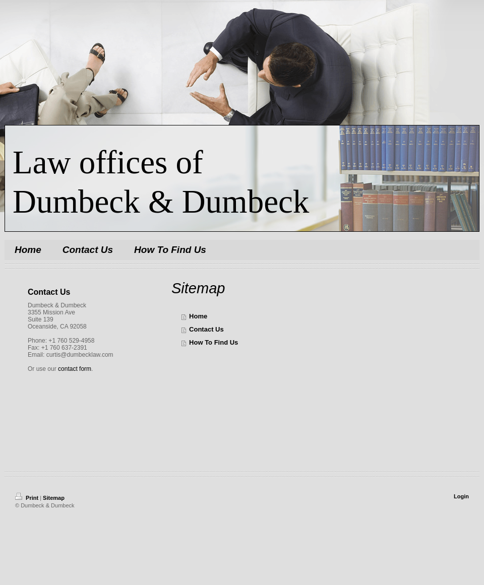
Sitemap (54, 498)
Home (198, 316)
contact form (74, 368)
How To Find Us (213, 342)
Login (461, 496)
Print (27, 498)
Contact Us (206, 329)
